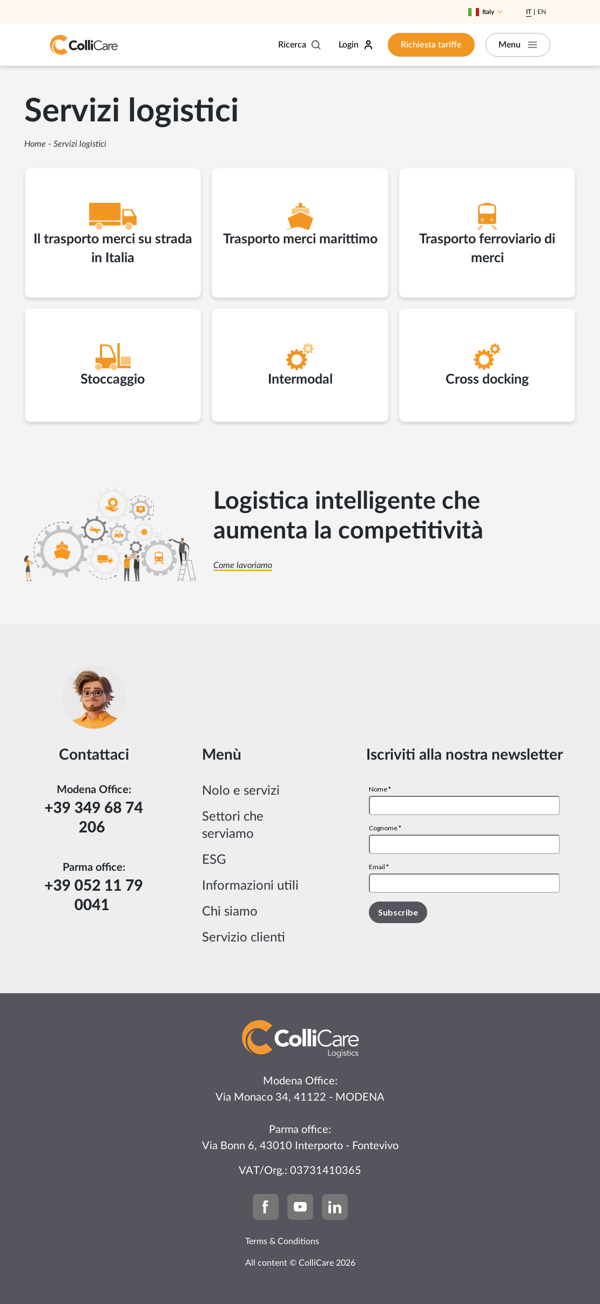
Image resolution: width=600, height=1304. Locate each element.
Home (35, 144)
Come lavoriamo (242, 565)
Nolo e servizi (241, 790)
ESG (214, 860)
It (528, 12)
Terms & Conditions (282, 1241)
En (541, 12)
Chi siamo (230, 911)
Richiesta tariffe (431, 44)
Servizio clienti (243, 937)
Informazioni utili (250, 885)
